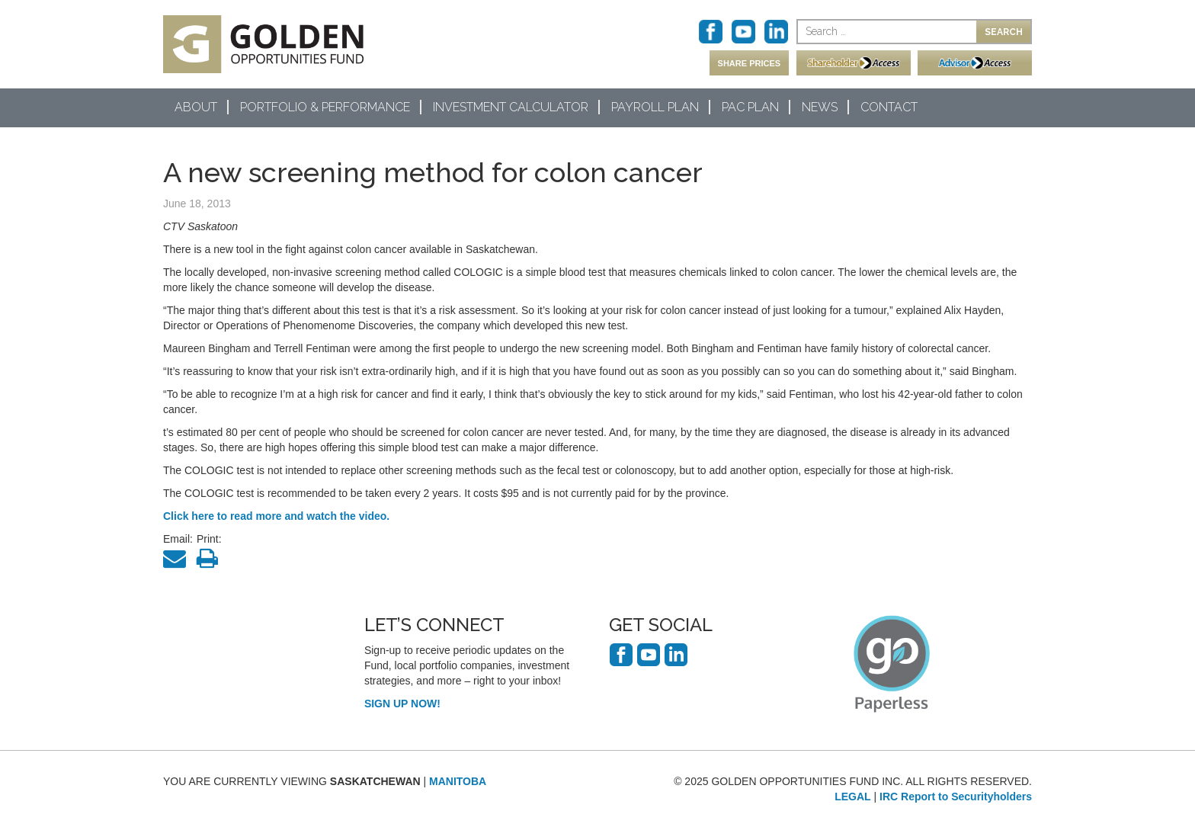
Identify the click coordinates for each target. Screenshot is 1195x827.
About (196, 107)
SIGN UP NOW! (402, 703)
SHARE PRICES (749, 63)
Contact (889, 107)
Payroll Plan (655, 107)
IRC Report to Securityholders (955, 796)
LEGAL (852, 796)
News (820, 107)
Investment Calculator (510, 107)
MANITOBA (457, 781)
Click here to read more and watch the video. (276, 516)
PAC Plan (750, 107)
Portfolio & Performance (325, 107)
